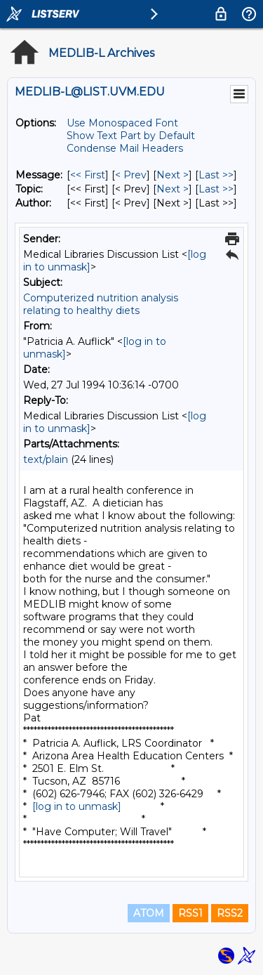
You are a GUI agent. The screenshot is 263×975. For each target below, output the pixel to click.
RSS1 (190, 913)
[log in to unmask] (76, 806)
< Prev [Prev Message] (131, 175)
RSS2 (230, 913)
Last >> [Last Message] (216, 175)
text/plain (45, 459)
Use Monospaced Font (122, 123)
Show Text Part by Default (131, 135)
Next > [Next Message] (172, 175)
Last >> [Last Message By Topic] (216, 189)
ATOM (148, 913)
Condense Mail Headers (125, 148)
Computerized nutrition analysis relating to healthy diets (100, 304)
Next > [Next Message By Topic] (172, 189)
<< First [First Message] (87, 175)
